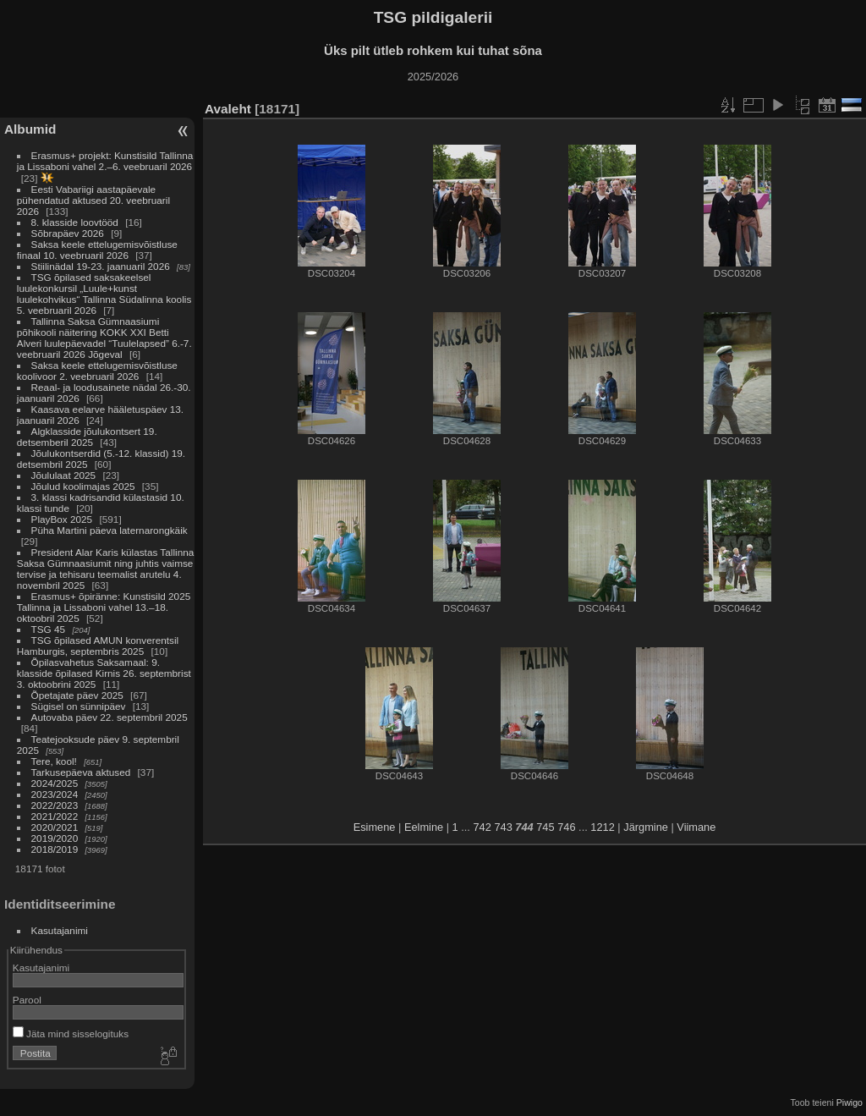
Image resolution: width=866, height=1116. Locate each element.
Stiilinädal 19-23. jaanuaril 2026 (100, 266)
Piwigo (849, 1102)
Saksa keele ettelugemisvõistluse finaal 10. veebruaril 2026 (97, 250)
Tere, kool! (54, 761)
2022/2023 (55, 805)
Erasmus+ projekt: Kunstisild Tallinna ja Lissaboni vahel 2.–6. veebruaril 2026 (105, 161)
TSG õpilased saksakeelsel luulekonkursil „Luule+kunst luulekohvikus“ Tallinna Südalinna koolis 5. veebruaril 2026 (104, 294)
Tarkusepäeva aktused (81, 772)
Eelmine (423, 827)
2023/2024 (55, 794)
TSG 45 (48, 629)
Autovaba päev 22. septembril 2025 (109, 717)
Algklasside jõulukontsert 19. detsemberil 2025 (87, 437)
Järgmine (645, 827)
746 (566, 827)
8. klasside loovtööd (74, 222)
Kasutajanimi (59, 930)
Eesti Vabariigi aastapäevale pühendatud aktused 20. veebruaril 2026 (93, 200)
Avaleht (228, 109)
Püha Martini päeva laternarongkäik (109, 530)
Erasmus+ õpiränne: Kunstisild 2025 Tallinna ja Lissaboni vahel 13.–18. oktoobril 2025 (103, 607)
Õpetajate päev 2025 (77, 695)
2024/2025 (55, 783)
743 (503, 827)
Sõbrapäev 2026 (67, 233)
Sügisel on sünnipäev (78, 706)
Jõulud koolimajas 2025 (83, 486)
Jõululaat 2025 (63, 475)
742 (482, 827)
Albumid (30, 129)
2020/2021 (55, 827)
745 (545, 827)
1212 (602, 827)
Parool (27, 999)
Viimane (696, 827)
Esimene (375, 827)
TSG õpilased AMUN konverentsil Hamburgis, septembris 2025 (97, 646)
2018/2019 (55, 849)
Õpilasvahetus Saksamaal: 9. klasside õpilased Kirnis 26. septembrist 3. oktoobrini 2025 (104, 673)
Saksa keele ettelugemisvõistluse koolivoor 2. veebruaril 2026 (97, 371)
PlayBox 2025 (62, 519)
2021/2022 (55, 816)
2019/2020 (55, 838)
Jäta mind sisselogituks (71, 1033)
